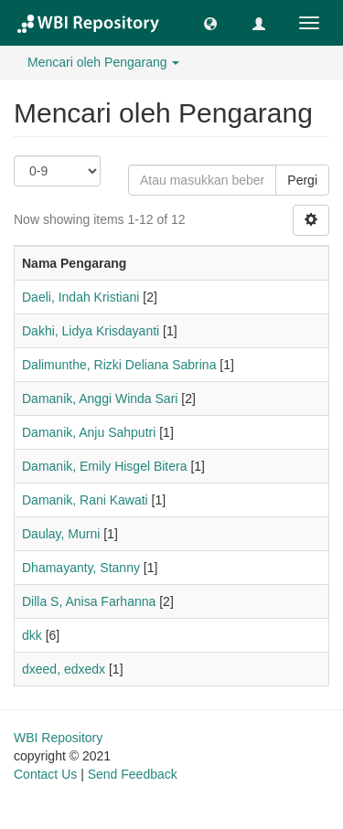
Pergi (302, 180)
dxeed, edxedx (63, 669)
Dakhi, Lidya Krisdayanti (90, 331)
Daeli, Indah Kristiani (80, 297)
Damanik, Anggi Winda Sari (99, 398)
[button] (210, 22)
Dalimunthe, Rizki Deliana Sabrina (119, 364)
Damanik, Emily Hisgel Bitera (105, 466)
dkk (32, 635)
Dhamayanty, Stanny (81, 567)
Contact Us (45, 774)
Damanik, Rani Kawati (85, 500)
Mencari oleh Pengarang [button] (103, 62)
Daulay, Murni (61, 533)
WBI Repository (58, 737)
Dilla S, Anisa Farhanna (88, 601)
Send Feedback (132, 774)
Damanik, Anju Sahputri (88, 432)
